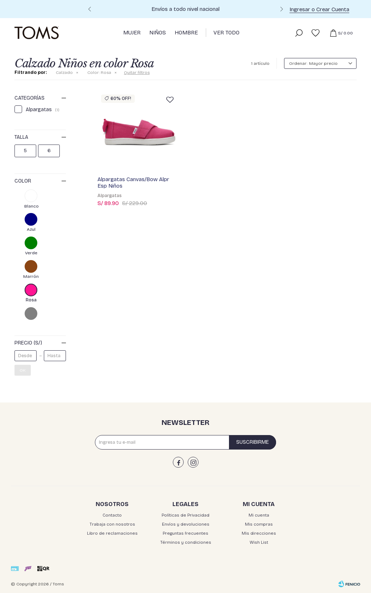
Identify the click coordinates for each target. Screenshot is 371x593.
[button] (281, 10)
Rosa (99, 72)
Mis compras (259, 524)
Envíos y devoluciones (185, 524)
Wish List (259, 542)
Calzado (64, 72)
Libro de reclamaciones (112, 533)
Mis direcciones (259, 533)
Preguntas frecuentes (185, 533)
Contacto (112, 515)
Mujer (132, 32)
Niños (157, 32)
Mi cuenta (259, 515)
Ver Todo (226, 32)
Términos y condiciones (185, 542)
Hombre (186, 32)
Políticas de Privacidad (185, 515)
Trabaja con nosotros (112, 524)
